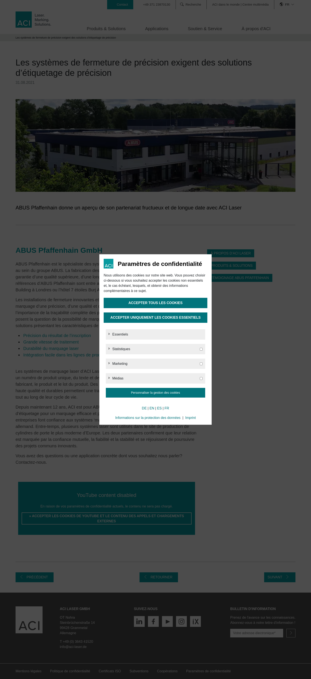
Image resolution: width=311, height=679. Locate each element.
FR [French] (167, 408)
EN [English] (151, 408)
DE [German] (144, 408)
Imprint (190, 418)
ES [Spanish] (159, 408)
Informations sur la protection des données (147, 418)
